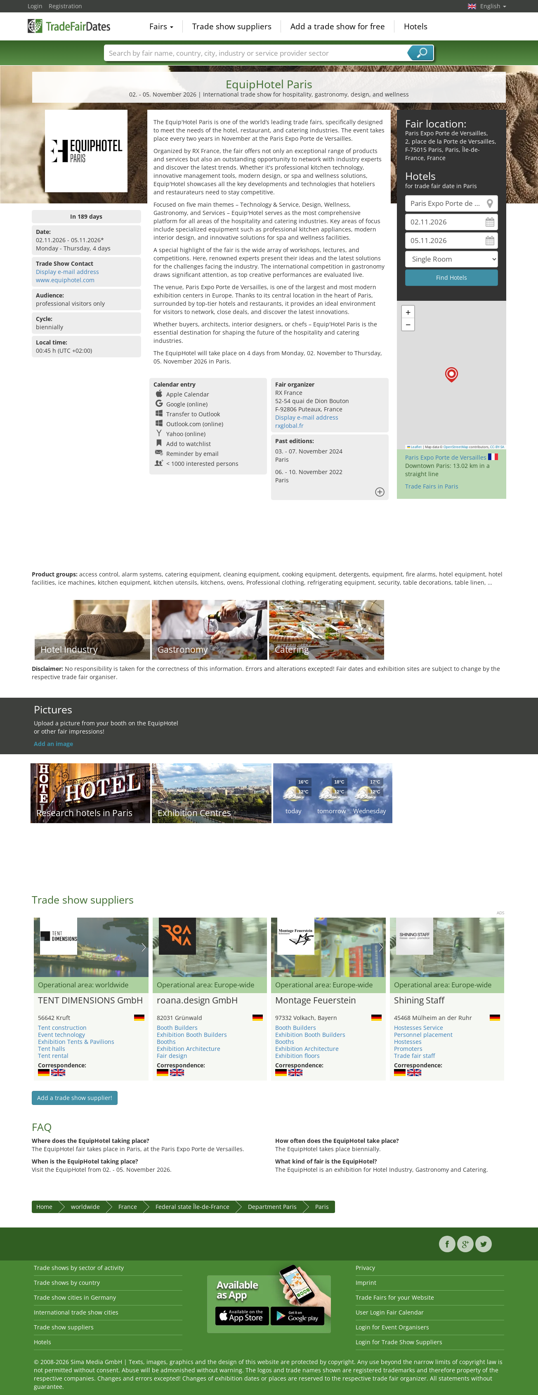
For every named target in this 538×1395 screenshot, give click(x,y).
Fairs (161, 26)
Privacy (365, 1268)
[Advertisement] (269, 543)
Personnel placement (423, 1035)
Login (35, 6)
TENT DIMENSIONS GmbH (90, 1000)
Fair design (172, 1056)
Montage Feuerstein (315, 1000)
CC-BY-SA (497, 447)
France (127, 1207)
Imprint (366, 1282)
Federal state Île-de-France (192, 1207)
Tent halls (51, 1049)
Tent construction (62, 1027)
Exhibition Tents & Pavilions (76, 1042)
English (493, 6)
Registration (65, 6)
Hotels (415, 26)
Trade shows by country (67, 1282)
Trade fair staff (414, 1056)
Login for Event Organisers (392, 1327)
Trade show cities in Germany (75, 1297)
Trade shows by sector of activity (79, 1268)
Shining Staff (419, 1000)
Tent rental (53, 1056)
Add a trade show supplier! (74, 1098)
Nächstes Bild (143, 947)
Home (44, 1207)
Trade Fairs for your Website (395, 1297)
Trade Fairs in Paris (431, 486)
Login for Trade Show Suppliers (399, 1342)
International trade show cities (76, 1312)
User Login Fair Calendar (390, 1312)
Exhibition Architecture (188, 1049)
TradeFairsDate (69, 25)
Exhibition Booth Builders (192, 1035)
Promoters (408, 1049)
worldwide (85, 1207)
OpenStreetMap (456, 447)
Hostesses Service (418, 1027)
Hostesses (408, 1042)
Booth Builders (177, 1027)
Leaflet (414, 447)
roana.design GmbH (197, 1000)
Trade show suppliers (231, 26)
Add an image (53, 744)
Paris (322, 1207)
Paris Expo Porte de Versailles (445, 457)
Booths (166, 1042)
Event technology (61, 1035)
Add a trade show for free (337, 26)
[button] (451, 374)
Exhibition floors (297, 1056)
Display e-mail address (67, 272)
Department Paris (272, 1207)
